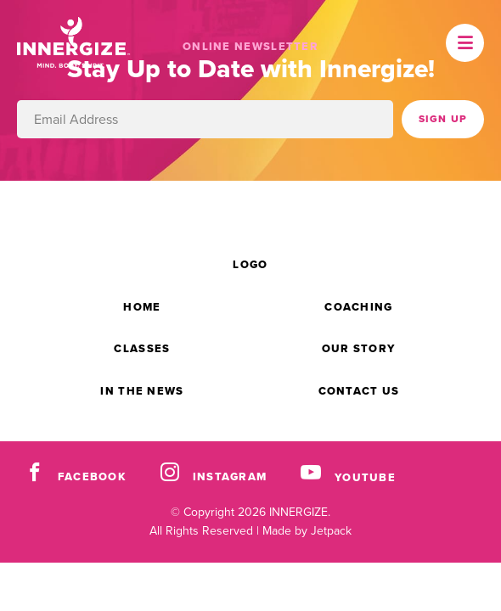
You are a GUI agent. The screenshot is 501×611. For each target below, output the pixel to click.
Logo (250, 264)
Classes (142, 348)
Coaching (358, 307)
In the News (141, 391)
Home (141, 307)
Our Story (359, 348)
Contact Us (359, 391)
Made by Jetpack (307, 531)
